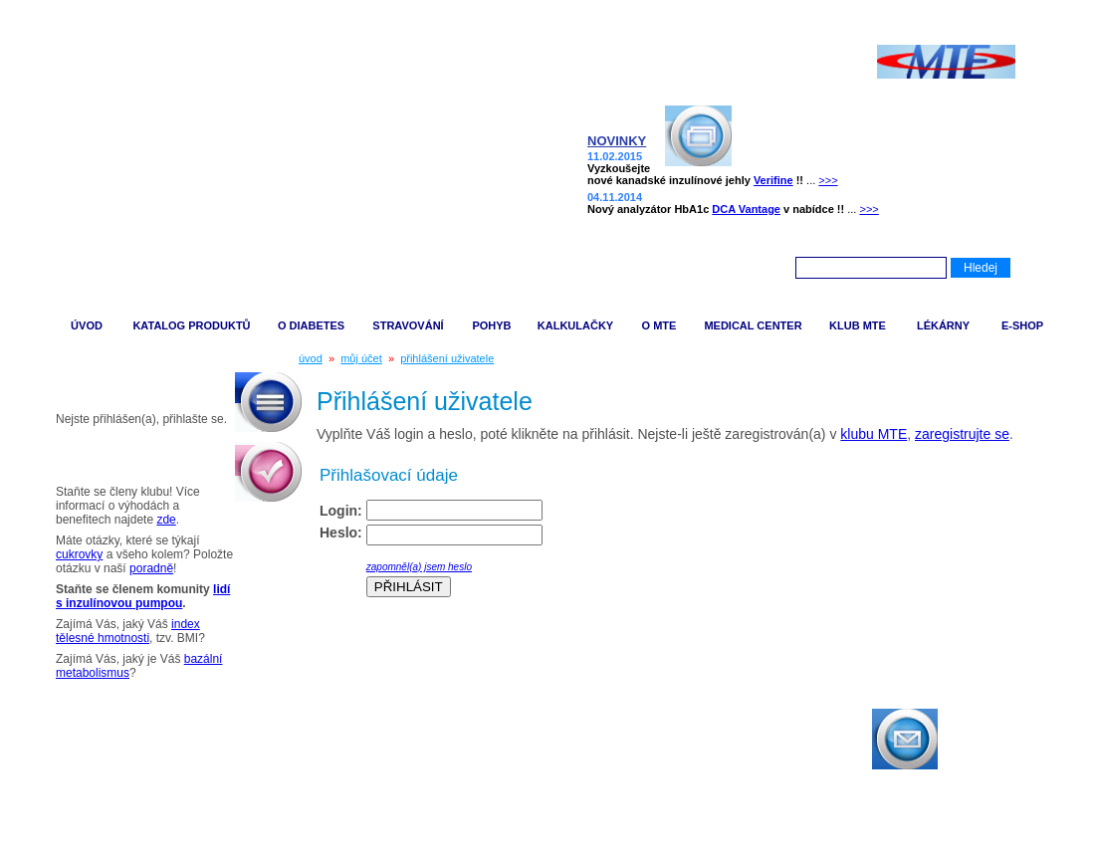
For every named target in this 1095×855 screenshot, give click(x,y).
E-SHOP (1022, 325)
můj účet (361, 358)
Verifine (773, 180)
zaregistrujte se (962, 434)
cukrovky (79, 554)
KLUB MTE (857, 325)
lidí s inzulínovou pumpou (143, 596)
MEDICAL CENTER (752, 325)
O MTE (659, 325)
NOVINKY (616, 140)
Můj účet (78, 385)
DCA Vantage (746, 209)
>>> (827, 180)
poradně (151, 568)
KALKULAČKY (575, 325)
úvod (311, 358)
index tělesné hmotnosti (128, 631)
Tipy (63, 458)
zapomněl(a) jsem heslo (419, 566)
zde (165, 520)
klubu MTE (873, 434)
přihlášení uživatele (447, 358)
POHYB (491, 325)
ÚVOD (87, 325)
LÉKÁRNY (943, 325)
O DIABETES (311, 325)
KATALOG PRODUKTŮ (191, 325)
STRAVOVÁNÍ (407, 325)
